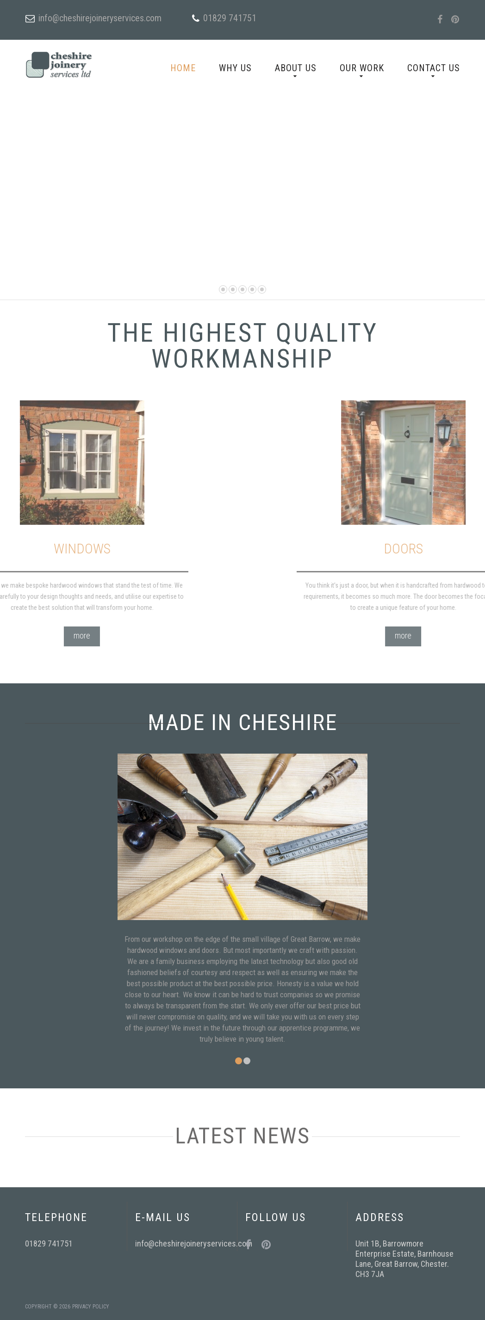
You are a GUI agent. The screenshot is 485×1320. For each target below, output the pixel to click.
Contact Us (433, 68)
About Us (296, 68)
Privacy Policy (90, 1306)
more (20, 635)
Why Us (235, 68)
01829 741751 (229, 18)
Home (183, 68)
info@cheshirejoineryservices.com (100, 18)
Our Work (362, 68)
